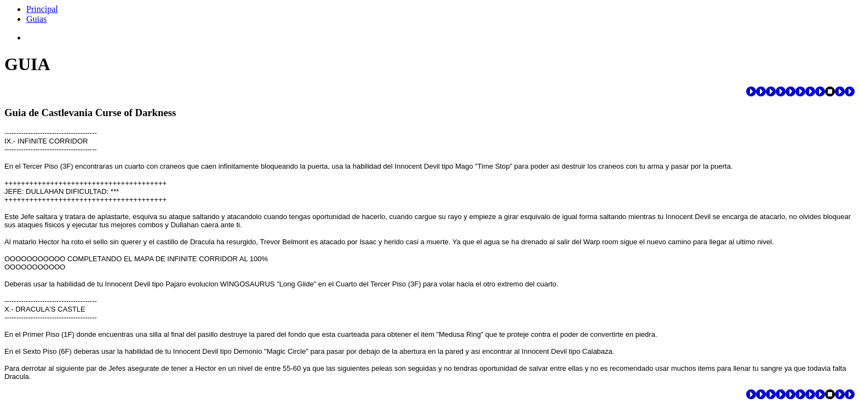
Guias (36, 19)
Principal (42, 9)
